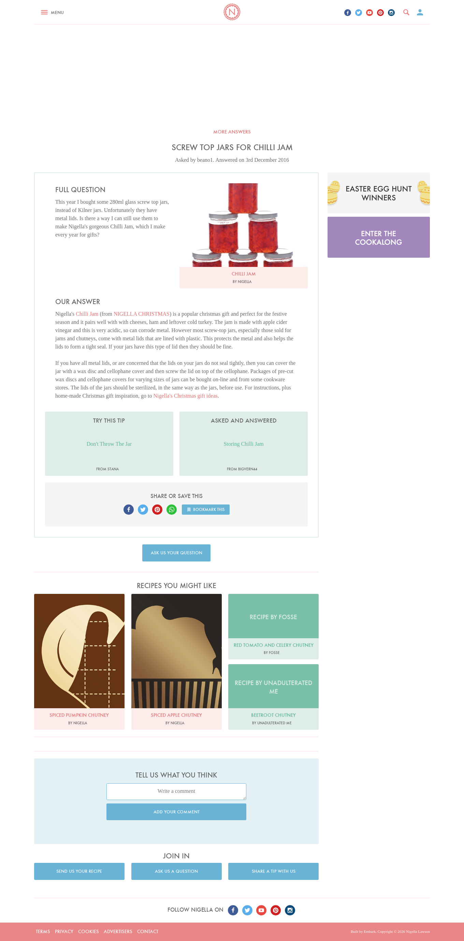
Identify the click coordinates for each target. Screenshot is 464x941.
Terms (43, 931)
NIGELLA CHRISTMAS (142, 314)
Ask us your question (176, 553)
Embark (370, 931)
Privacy (64, 931)
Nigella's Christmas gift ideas (186, 396)
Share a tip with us (273, 871)
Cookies (88, 931)
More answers (232, 132)
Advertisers (118, 931)
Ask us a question (176, 871)
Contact (147, 931)
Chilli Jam (87, 314)
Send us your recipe (79, 871)
